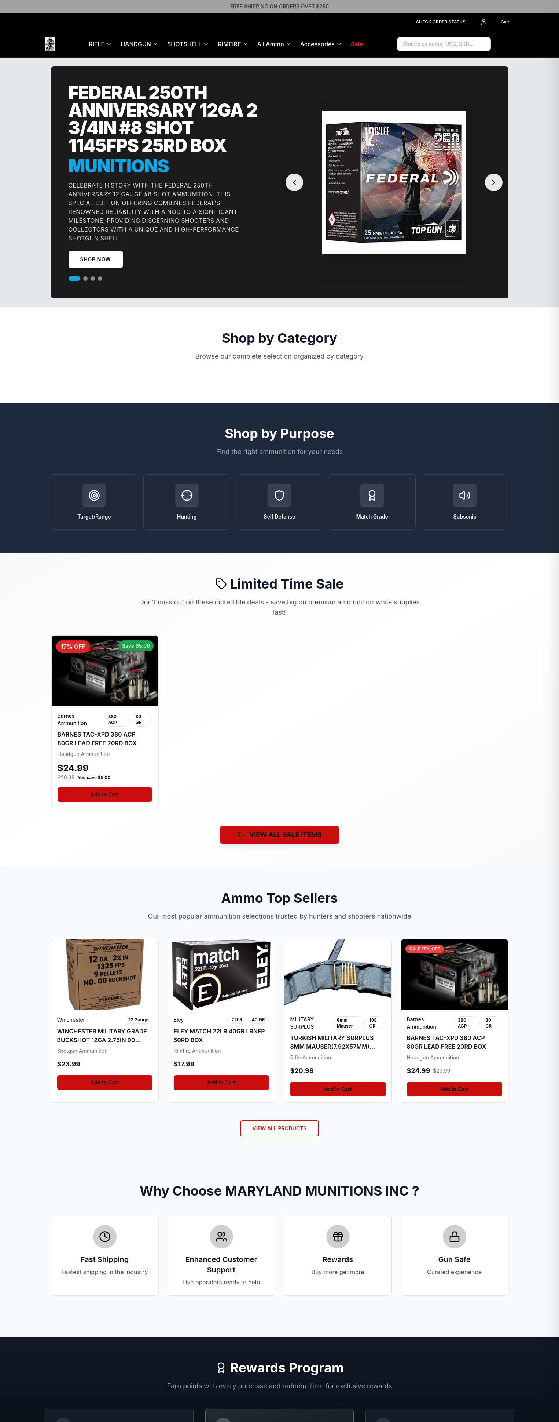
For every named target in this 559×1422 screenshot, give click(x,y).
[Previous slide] (294, 182)
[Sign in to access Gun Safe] (505, 44)
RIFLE (96, 44)
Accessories (317, 44)
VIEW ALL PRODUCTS (280, 1128)
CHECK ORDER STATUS (441, 22)
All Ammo (270, 44)
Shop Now (95, 259)
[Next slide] (494, 182)
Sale (357, 44)
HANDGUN (136, 44)
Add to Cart (105, 794)
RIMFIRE (229, 44)
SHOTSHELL (184, 44)
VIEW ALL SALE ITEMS (279, 835)
